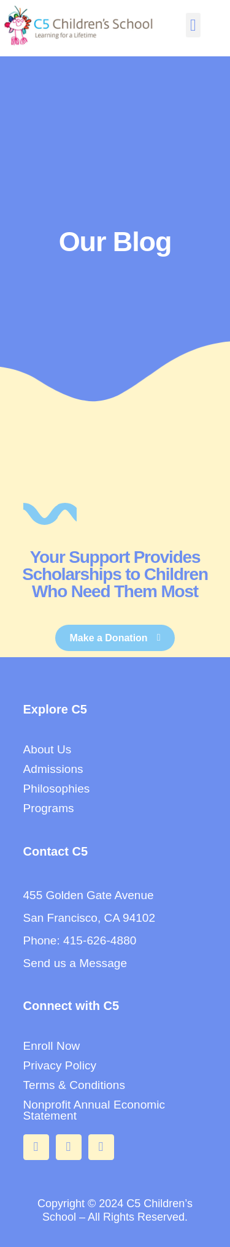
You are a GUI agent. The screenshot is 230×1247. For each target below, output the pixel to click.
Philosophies (56, 788)
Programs (48, 808)
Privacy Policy (60, 1065)
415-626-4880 (100, 940)
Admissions (53, 769)
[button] (193, 25)
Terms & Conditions (74, 1085)
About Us (47, 749)
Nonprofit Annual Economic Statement (94, 1110)
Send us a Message (75, 963)
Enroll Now (51, 1045)
